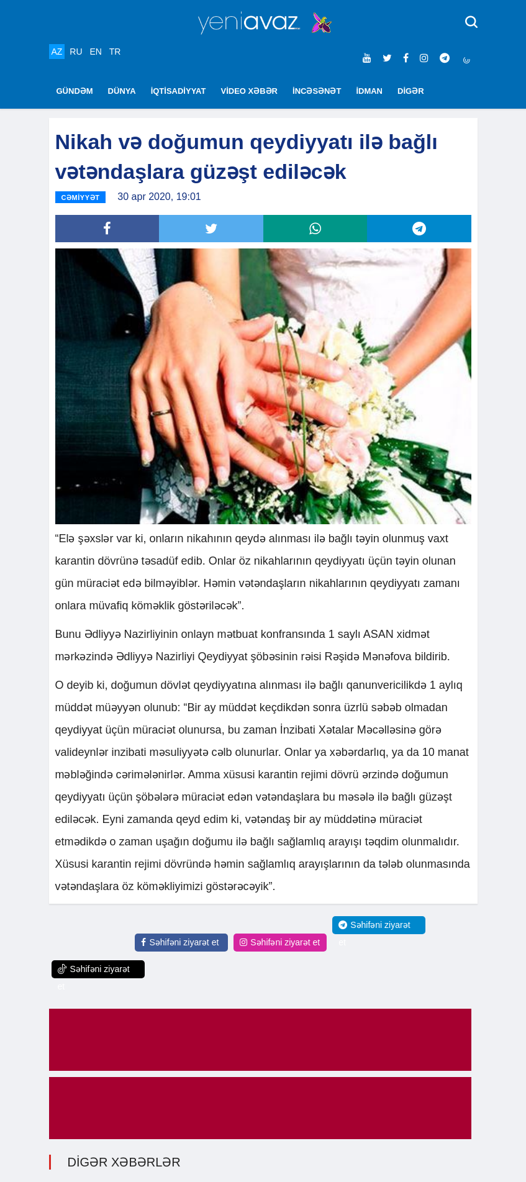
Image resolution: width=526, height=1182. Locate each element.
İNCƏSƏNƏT (316, 91)
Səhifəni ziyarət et (180, 942)
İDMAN (369, 91)
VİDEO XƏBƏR (249, 91)
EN (95, 52)
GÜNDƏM (75, 91)
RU (76, 52)
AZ (57, 52)
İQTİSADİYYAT (178, 91)
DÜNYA (122, 91)
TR (115, 52)
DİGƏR (410, 91)
